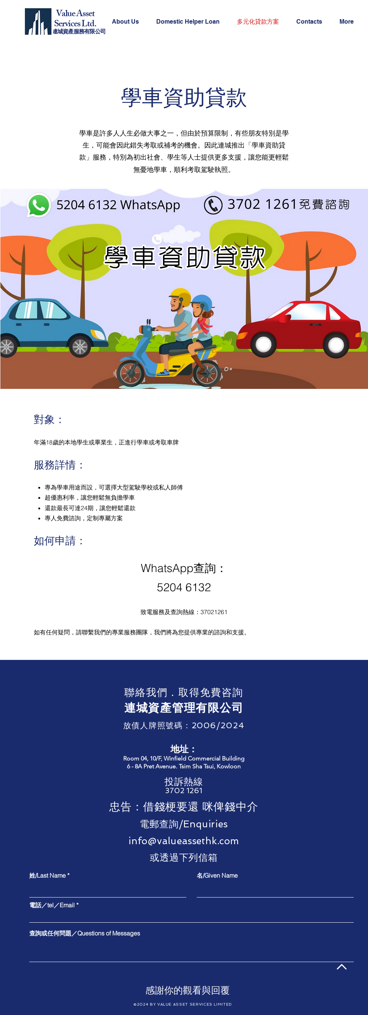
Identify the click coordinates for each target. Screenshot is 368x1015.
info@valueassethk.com (183, 841)
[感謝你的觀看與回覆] (187, 990)
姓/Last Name (47, 875)
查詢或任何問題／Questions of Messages (84, 933)
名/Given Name (217, 875)
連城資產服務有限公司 (79, 32)
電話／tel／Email (52, 905)
